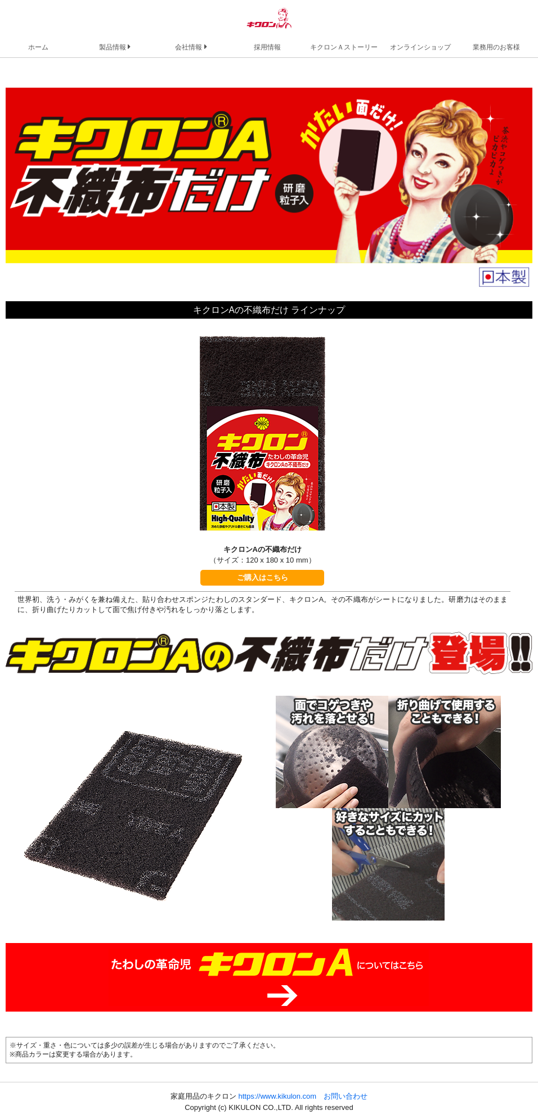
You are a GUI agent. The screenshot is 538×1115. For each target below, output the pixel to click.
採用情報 (267, 47)
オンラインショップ (420, 47)
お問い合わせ (345, 1096)
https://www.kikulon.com (277, 1096)
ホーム (38, 47)
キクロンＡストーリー (344, 47)
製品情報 (115, 47)
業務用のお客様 (496, 47)
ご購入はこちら (262, 577)
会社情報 (191, 47)
